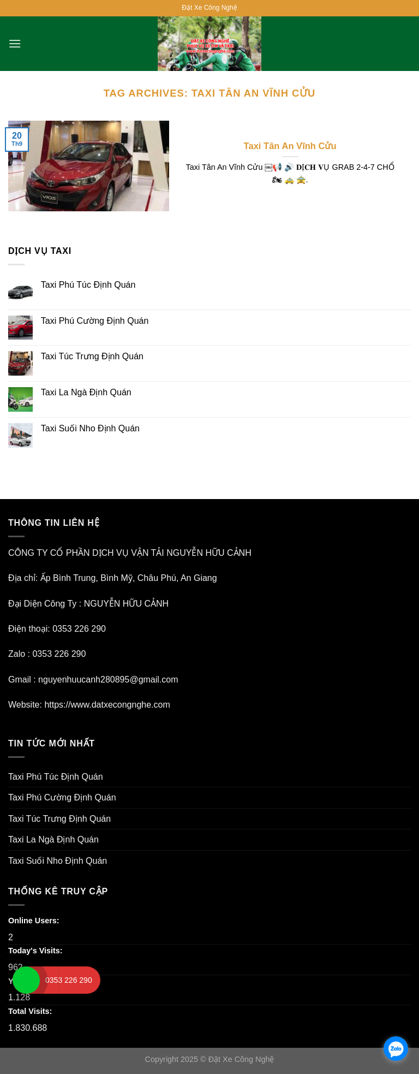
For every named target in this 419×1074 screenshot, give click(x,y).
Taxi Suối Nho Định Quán (90, 428)
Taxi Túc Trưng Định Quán (92, 356)
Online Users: (35, 920)
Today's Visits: (36, 950)
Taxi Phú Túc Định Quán (88, 284)
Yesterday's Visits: (43, 981)
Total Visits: (31, 1011)
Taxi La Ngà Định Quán (86, 392)
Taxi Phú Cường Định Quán (95, 320)
